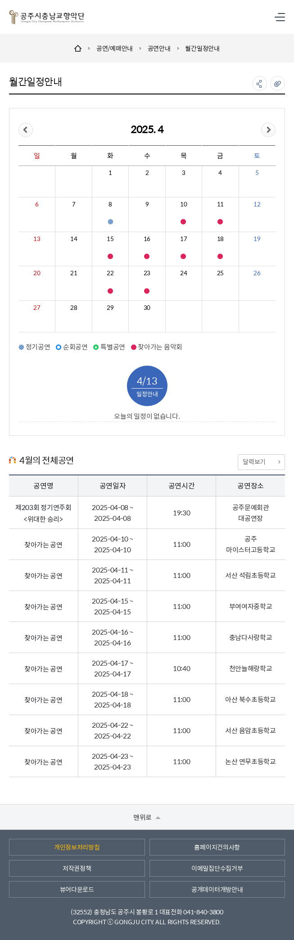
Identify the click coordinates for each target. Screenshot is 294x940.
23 (147, 273)
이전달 (25, 130)
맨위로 (147, 817)
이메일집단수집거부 (217, 868)
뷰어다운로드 (77, 889)
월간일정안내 (202, 48)
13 (36, 238)
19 (256, 238)
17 (183, 238)
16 (147, 238)
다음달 (268, 130)
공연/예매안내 (114, 48)
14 (73, 238)
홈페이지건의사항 (217, 847)
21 (73, 273)
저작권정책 (77, 868)
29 (110, 307)
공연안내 (159, 48)
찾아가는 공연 (43, 544)
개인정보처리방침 (77, 847)
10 (183, 204)
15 (110, 238)
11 (220, 204)
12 (256, 204)
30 (147, 307)
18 (220, 238)
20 (36, 273)
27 (36, 307)
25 (220, 273)
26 (256, 273)
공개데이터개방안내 (217, 889)
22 (110, 273)
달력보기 (261, 461)
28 (73, 307)
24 (183, 273)
